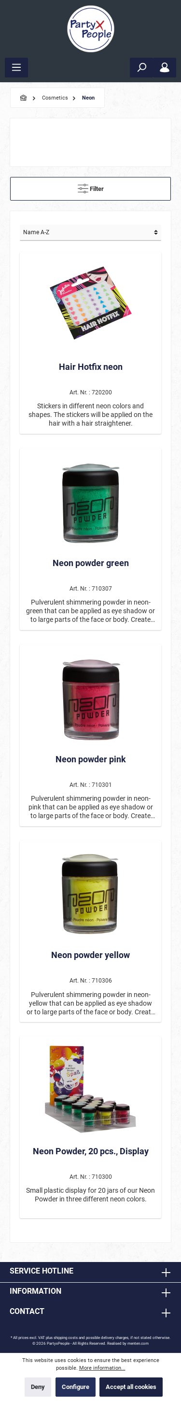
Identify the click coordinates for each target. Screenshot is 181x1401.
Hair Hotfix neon (91, 367)
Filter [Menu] (91, 186)
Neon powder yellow (90, 955)
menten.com (138, 1343)
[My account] (164, 67)
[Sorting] (90, 233)
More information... (102, 1368)
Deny (38, 1386)
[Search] (141, 67)
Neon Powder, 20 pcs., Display (91, 1151)
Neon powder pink (91, 759)
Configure (75, 1386)
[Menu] (16, 67)
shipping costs (66, 1338)
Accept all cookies (131, 1386)
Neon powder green (91, 563)
